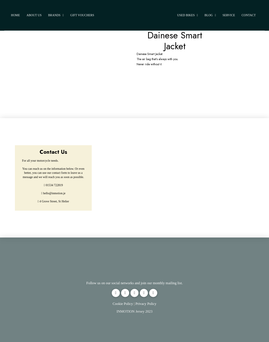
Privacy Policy (145, 304)
